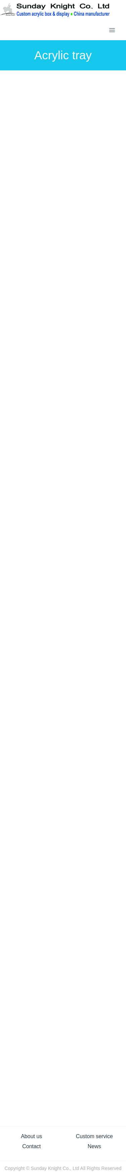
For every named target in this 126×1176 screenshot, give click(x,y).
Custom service (94, 1136)
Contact (31, 1146)
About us (31, 1136)
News (94, 1146)
